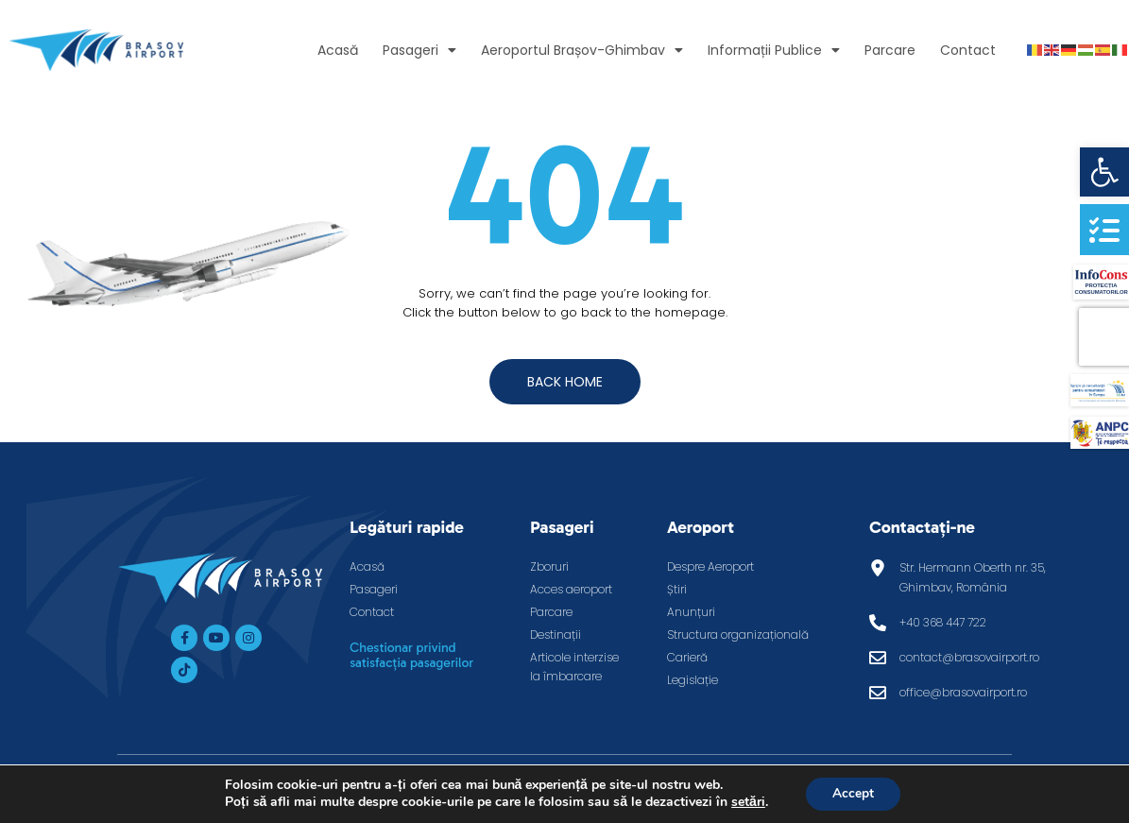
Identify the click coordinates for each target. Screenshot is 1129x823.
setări (746, 802)
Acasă (337, 50)
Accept (853, 793)
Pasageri (374, 589)
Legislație (692, 680)
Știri (677, 589)
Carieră (687, 657)
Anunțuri (691, 612)
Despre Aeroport (710, 566)
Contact (968, 50)
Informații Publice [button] (774, 50)
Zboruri (549, 566)
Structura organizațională (738, 634)
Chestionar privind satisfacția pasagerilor (411, 655)
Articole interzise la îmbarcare (574, 666)
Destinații (555, 634)
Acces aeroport (571, 589)
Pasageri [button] (419, 50)
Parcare (889, 50)
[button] (1104, 172)
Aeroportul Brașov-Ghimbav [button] (582, 50)
